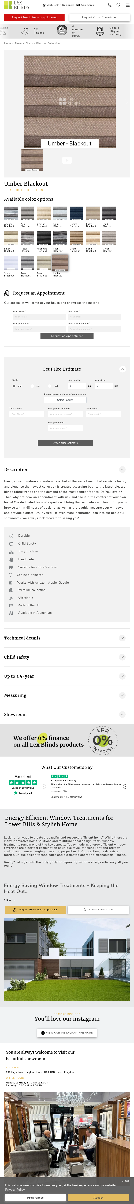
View (9, 900)
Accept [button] (98, 1198)
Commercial (85, 5)
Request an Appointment (67, 336)
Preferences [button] (35, 1198)
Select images (65, 400)
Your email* (74, 311)
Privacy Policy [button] (15, 1190)
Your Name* (19, 311)
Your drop (100, 380)
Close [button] (125, 1181)
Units (15, 380)
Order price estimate (65, 443)
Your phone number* (79, 323)
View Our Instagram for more (67, 1033)
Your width (74, 380)
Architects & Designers (58, 5)
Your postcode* (21, 323)
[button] (126, 102)
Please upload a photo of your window (65, 394)
